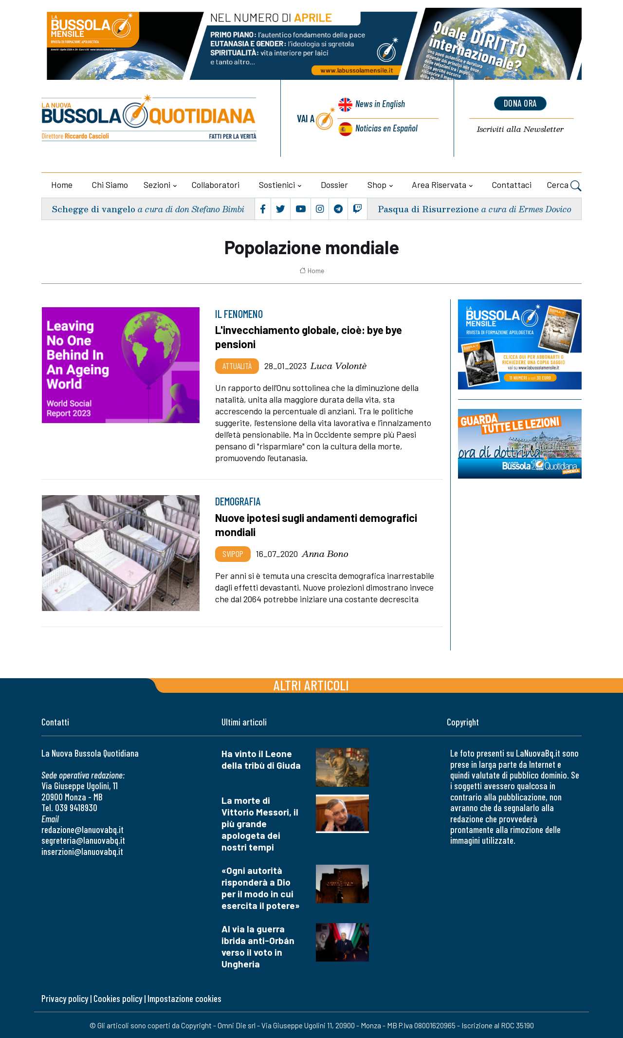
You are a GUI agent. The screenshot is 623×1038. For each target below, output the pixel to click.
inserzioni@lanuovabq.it (82, 850)
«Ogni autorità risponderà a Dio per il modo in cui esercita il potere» (260, 887)
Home (62, 184)
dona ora (520, 104)
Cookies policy (117, 997)
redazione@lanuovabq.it (82, 828)
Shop (376, 184)
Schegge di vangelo (94, 209)
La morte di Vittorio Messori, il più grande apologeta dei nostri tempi (259, 823)
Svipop (232, 552)
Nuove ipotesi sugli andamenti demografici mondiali (318, 524)
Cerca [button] (564, 186)
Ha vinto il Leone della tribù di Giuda (261, 758)
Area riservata (439, 184)
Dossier (334, 184)
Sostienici (277, 184)
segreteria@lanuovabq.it (83, 839)
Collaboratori (215, 184)
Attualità (237, 365)
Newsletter (520, 130)
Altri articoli (311, 684)
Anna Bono (325, 552)
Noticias (386, 128)
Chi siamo (110, 184)
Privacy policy (64, 997)
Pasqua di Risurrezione (428, 209)
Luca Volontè (338, 365)
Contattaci (511, 184)
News (379, 106)
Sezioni (157, 184)
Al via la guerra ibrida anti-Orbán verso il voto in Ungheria (257, 946)
